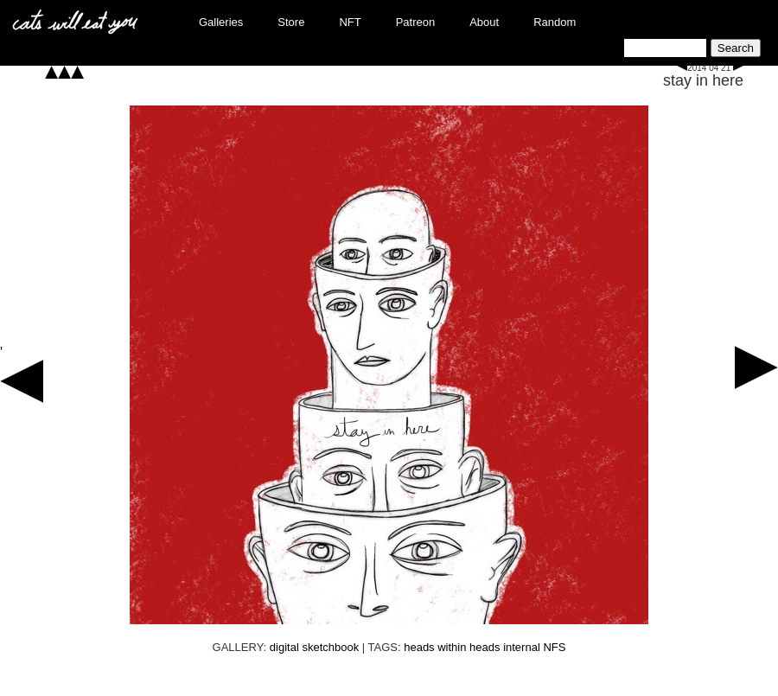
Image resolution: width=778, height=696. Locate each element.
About (484, 22)
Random (554, 22)
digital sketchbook (314, 647)
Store (290, 22)
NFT (349, 22)
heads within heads (452, 647)
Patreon (416, 22)
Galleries (221, 22)
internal (521, 647)
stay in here (703, 80)
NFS (554, 647)
